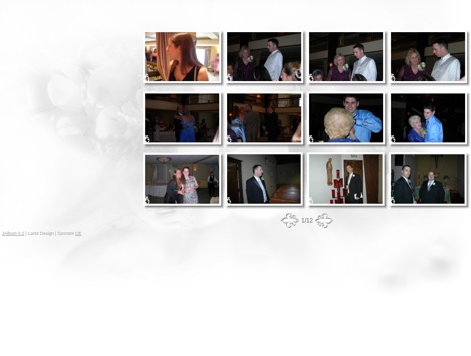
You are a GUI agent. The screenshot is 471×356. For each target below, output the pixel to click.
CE (78, 233)
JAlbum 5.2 (13, 233)
